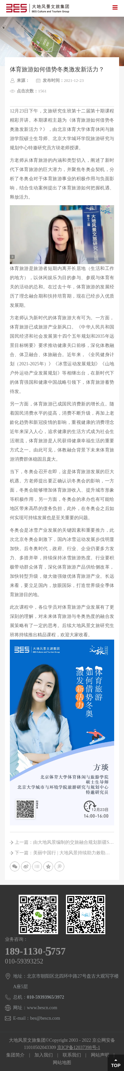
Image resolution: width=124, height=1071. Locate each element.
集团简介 (15, 1055)
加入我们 (43, 1055)
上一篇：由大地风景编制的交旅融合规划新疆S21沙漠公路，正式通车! (64, 842)
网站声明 (100, 1055)
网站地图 (62, 1062)
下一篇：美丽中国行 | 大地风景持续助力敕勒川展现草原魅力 (64, 852)
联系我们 (72, 1055)
